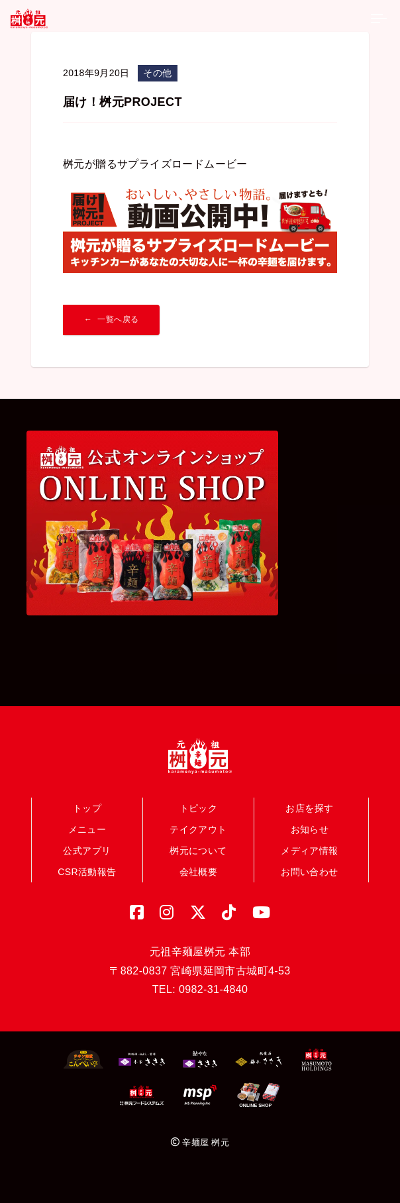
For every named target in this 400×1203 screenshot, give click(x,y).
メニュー (87, 829)
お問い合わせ (309, 871)
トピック (198, 808)
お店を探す (309, 808)
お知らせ (310, 829)
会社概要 (198, 871)
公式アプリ (87, 850)
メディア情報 (309, 850)
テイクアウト (198, 829)
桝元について (198, 850)
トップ (87, 808)
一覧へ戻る (117, 319)
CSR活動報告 (87, 871)
